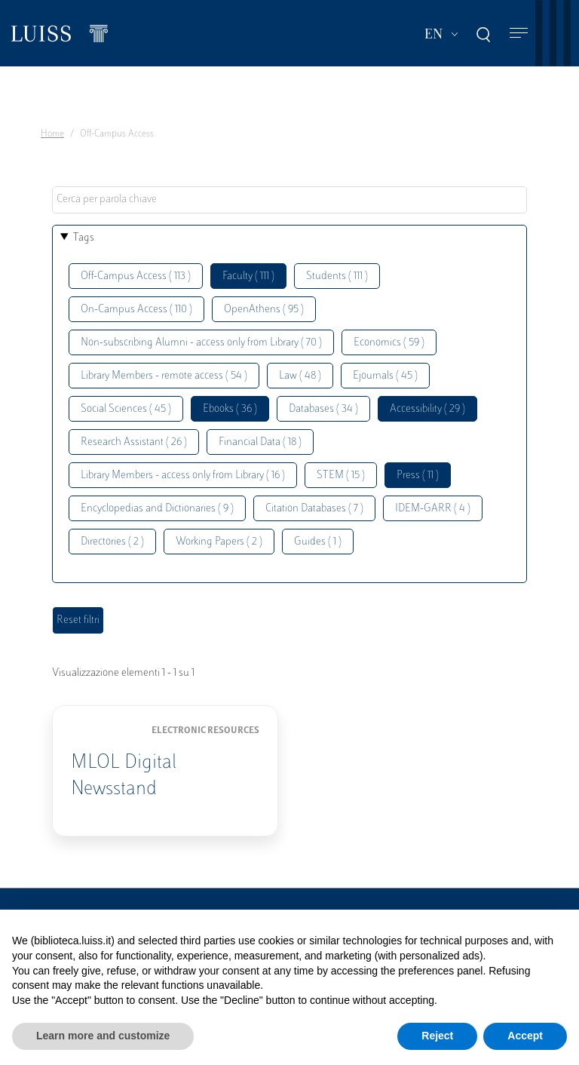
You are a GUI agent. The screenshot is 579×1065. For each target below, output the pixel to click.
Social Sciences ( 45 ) (126, 409)
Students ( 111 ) (337, 276)
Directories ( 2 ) (112, 542)
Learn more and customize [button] (103, 1036)
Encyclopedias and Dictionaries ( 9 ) (157, 508)
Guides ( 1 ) (318, 542)
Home (52, 134)
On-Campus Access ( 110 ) (136, 309)
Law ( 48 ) (300, 376)
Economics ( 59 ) (389, 342)
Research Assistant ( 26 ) (134, 442)
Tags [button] (83, 238)
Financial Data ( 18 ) (260, 442)
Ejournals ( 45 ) (385, 376)
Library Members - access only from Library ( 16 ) (183, 475)
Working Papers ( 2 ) (219, 542)
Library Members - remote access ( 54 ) (164, 376)
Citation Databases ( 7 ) (314, 508)
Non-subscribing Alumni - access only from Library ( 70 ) (201, 342)
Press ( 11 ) (418, 475)
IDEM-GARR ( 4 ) (432, 508)
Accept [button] (525, 1036)
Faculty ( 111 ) (248, 276)
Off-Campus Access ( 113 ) (136, 276)
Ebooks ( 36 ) (230, 409)
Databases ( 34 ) (323, 409)
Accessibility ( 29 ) (427, 409)
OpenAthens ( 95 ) (264, 309)
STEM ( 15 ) (341, 475)
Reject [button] (437, 1036)
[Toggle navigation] (519, 33)
